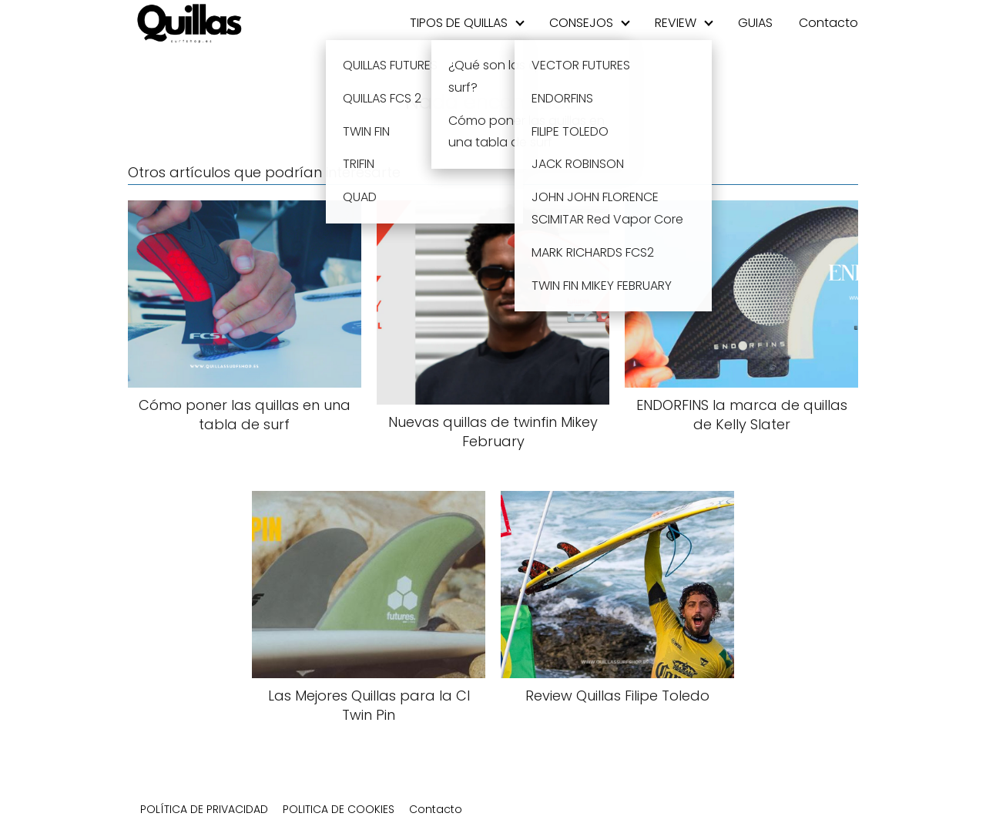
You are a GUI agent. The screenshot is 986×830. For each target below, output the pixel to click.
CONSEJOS (581, 23)
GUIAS (755, 23)
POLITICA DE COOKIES (338, 809)
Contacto (828, 23)
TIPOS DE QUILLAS (459, 23)
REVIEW (675, 23)
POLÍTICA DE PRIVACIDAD (204, 809)
